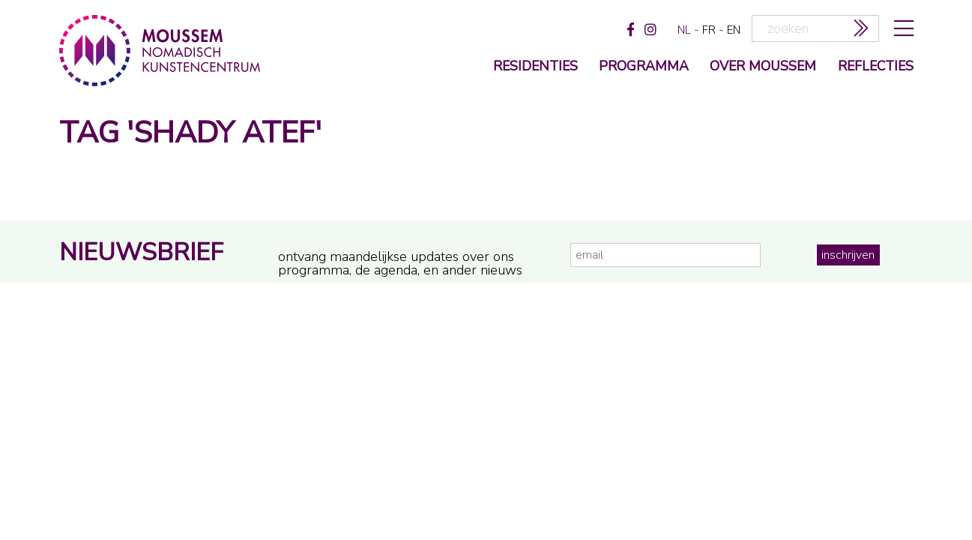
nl (684, 30)
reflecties (876, 67)
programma (644, 67)
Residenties (535, 67)
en (733, 30)
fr (709, 30)
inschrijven (848, 255)
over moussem (763, 67)
